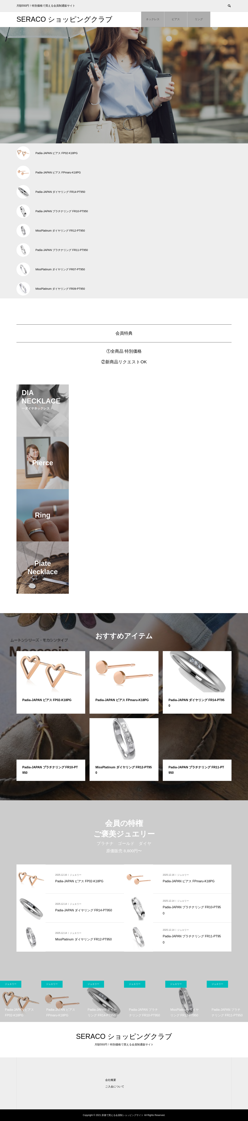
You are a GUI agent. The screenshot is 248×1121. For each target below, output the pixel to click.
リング (199, 19)
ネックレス (152, 19)
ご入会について (114, 1086)
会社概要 (110, 1079)
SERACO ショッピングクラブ (64, 19)
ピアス (176, 19)
